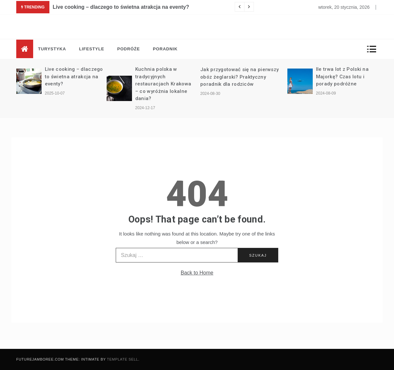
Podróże (128, 48)
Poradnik (165, 48)
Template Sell (122, 359)
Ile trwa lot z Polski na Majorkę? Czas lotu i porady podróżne (342, 76)
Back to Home (197, 272)
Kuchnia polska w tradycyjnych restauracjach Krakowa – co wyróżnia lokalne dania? (163, 83)
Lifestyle (91, 48)
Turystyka (52, 48)
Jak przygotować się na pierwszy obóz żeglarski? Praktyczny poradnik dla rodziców (239, 77)
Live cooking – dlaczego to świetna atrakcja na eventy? (121, 7)
